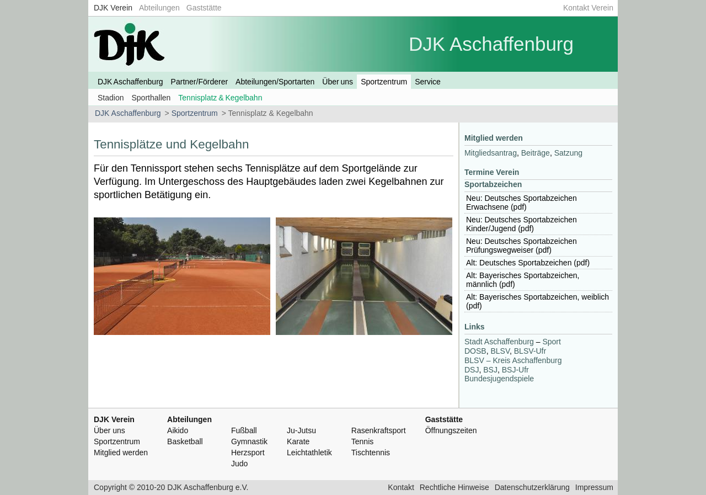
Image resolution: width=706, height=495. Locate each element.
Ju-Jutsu (301, 430)
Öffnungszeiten (451, 430)
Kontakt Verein (588, 7)
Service (428, 81)
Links (474, 326)
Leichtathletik (309, 452)
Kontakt (401, 487)
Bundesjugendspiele (499, 378)
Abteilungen (159, 7)
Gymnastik (249, 441)
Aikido (177, 430)
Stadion (111, 97)
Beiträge (535, 152)
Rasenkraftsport (378, 430)
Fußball (244, 430)
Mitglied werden (493, 138)
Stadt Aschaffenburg (499, 341)
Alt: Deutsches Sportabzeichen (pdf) (528, 262)
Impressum (594, 487)
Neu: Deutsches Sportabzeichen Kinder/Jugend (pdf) (521, 224)
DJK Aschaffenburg (130, 81)
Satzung (568, 152)
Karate (298, 441)
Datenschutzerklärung (532, 487)
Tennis (362, 441)
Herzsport (248, 452)
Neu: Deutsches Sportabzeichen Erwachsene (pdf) (521, 202)
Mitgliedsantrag (490, 152)
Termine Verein (491, 172)
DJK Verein (113, 7)
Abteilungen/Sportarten (275, 81)
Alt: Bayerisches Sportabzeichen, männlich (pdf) (522, 280)
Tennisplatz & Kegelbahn (220, 97)
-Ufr (530, 351)
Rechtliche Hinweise (454, 487)
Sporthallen (150, 97)
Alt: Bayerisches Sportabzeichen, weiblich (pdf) (537, 301)
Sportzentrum (384, 81)
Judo (239, 463)
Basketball (185, 441)
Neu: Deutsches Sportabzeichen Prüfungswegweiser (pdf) (521, 245)
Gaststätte (204, 7)
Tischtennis (370, 452)
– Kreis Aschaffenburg (512, 360)
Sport (551, 341)
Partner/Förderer (199, 81)
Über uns (337, 81)
